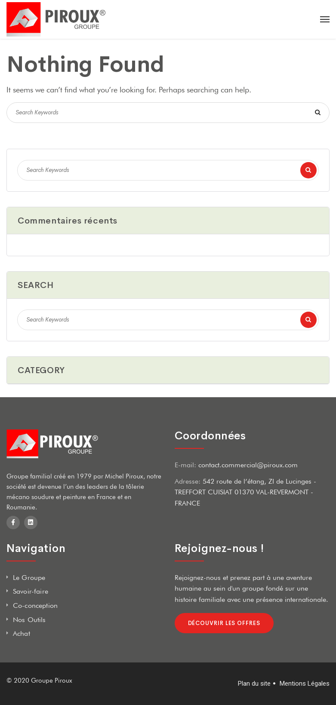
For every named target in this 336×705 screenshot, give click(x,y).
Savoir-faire (30, 591)
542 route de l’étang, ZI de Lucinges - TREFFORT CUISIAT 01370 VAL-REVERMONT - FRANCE (245, 492)
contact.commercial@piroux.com (248, 465)
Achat (21, 633)
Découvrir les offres (224, 623)
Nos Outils (29, 620)
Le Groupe (29, 577)
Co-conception (35, 605)
